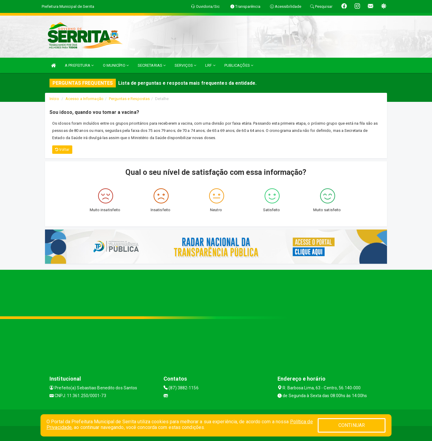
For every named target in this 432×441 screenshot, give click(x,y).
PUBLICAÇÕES (238, 65)
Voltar (62, 150)
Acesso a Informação (84, 98)
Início (54, 98)
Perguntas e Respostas (129, 98)
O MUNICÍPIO (116, 65)
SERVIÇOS (185, 65)
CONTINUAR (351, 425)
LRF (210, 65)
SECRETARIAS (152, 65)
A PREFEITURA (79, 65)
